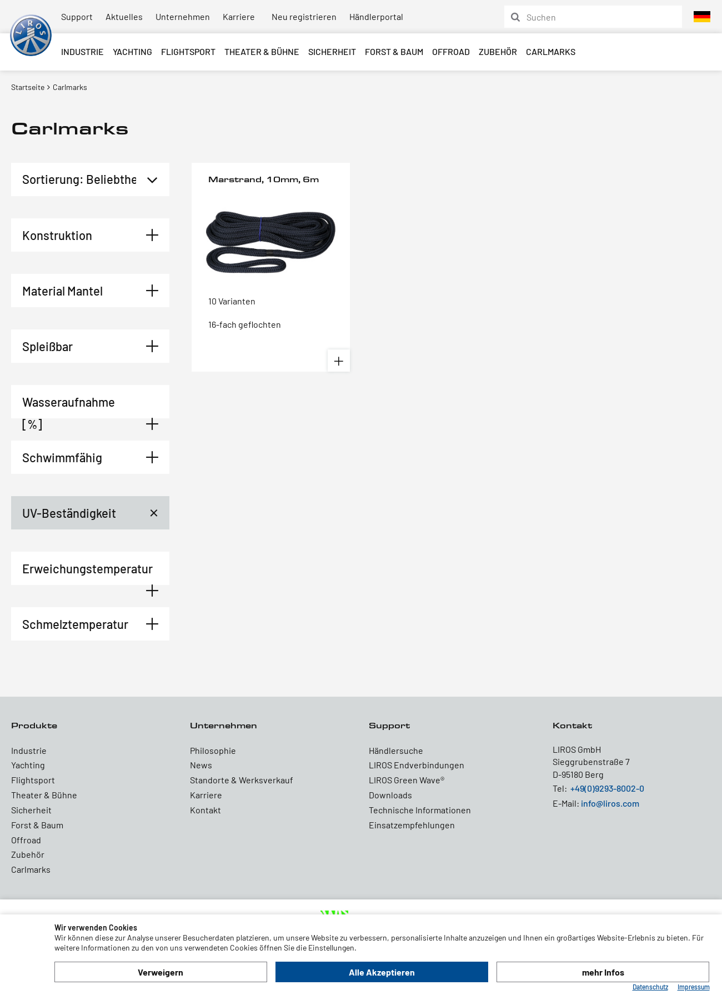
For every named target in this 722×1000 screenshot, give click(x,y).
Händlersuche (396, 750)
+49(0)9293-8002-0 (607, 788)
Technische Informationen (420, 809)
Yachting (132, 51)
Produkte (34, 725)
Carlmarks (550, 51)
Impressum (694, 987)
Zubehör (498, 51)
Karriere (239, 16)
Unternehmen (183, 16)
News (201, 764)
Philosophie (213, 750)
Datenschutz (650, 987)
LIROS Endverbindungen (416, 764)
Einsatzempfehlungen (412, 824)
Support (77, 16)
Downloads (390, 794)
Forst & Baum (394, 51)
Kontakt (205, 809)
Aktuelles (124, 16)
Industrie (82, 51)
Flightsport (188, 51)
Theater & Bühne (261, 51)
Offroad (451, 51)
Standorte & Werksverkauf (241, 779)
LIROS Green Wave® (406, 779)
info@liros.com (610, 803)
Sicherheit (332, 51)
